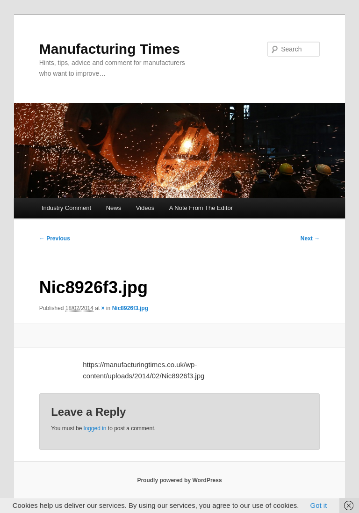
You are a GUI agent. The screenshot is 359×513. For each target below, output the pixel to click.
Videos (145, 207)
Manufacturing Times (109, 49)
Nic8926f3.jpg (130, 308)
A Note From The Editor (201, 207)
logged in (95, 428)
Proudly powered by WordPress (179, 480)
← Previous (54, 238)
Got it (318, 505)
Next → (310, 238)
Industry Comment (66, 207)
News (114, 207)
